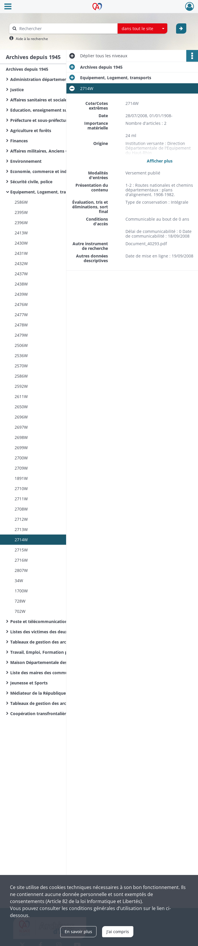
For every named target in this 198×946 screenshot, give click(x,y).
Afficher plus (160, 160)
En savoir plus (78, 931)
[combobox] (142, 28)
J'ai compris (117, 931)
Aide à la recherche (32, 38)
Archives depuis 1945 (27, 69)
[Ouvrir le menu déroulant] (7, 7)
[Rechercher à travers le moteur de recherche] (66, 28)
